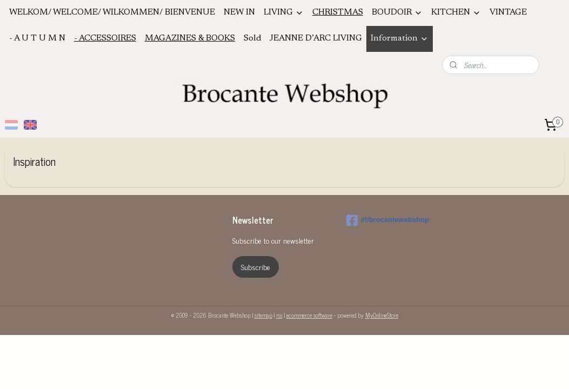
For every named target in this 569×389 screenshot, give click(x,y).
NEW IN (239, 12)
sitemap (263, 315)
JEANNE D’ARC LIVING (316, 38)
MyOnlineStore (381, 315)
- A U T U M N (37, 38)
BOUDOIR (397, 12)
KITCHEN (456, 12)
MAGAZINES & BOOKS (190, 38)
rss (279, 315)
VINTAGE (508, 12)
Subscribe (255, 266)
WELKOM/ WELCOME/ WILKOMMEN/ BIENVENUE (112, 12)
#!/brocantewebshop (387, 220)
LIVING (284, 12)
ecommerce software (309, 315)
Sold (252, 38)
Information (400, 38)
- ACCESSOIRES (105, 38)
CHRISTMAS (337, 12)
